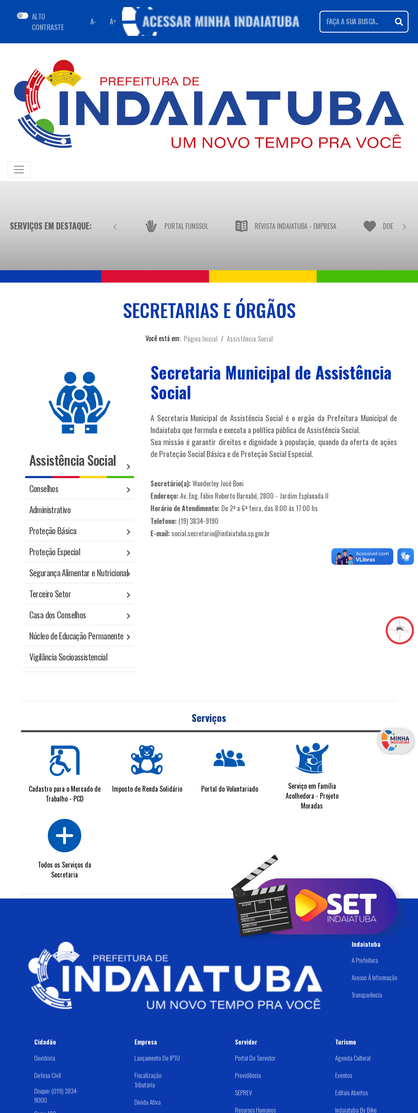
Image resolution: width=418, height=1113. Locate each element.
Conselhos (43, 488)
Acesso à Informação (374, 977)
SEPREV (243, 1092)
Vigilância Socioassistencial (68, 656)
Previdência (248, 1075)
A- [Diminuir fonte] (93, 21)
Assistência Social (250, 339)
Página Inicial (201, 339)
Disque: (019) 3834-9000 (56, 1095)
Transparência (367, 994)
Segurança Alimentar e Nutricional (78, 572)
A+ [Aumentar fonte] (113, 21)
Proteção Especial (54, 551)
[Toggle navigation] (19, 169)
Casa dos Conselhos (57, 614)
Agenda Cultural (353, 1057)
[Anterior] (115, 226)
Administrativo (49, 509)
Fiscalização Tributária (148, 1080)
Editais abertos (351, 1092)
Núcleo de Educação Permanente (76, 635)
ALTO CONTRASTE (48, 21)
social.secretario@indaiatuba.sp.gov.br (220, 533)
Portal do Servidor (255, 1057)
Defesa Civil (47, 1075)
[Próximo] (404, 226)
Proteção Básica (53, 530)
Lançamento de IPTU (157, 1057)
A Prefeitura (365, 959)
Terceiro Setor (50, 593)
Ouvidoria (44, 1057)
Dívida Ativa (147, 1101)
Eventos (343, 1075)
